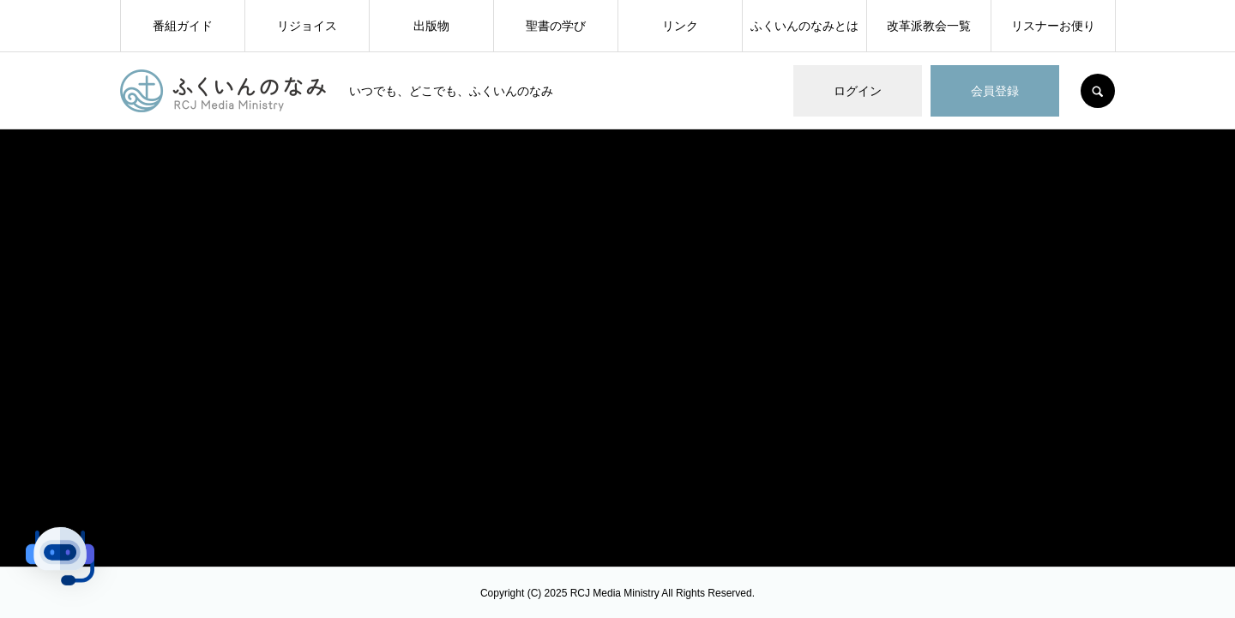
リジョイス (307, 26)
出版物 (431, 26)
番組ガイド (183, 26)
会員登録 (995, 91)
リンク (680, 26)
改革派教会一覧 (929, 26)
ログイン (858, 91)
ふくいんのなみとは (804, 26)
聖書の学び (556, 26)
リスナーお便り (1053, 26)
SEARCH (1098, 91)
